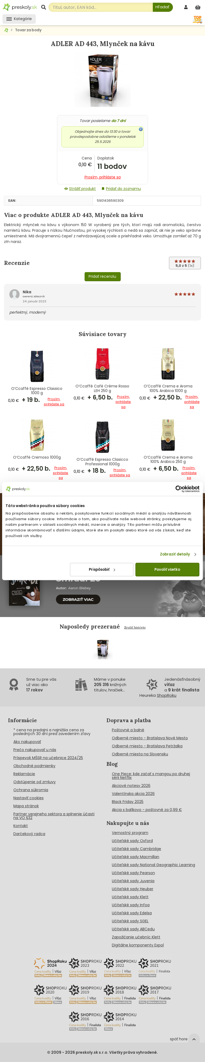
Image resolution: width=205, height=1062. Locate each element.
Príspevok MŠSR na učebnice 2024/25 (48, 757)
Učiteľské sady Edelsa (132, 913)
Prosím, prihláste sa (103, 177)
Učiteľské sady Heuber (132, 889)
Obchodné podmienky (34, 765)
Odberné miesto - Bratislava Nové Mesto (150, 738)
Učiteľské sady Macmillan (135, 856)
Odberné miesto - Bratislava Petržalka (147, 746)
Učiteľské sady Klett (130, 897)
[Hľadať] (163, 7)
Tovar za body (28, 30)
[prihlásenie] (186, 7)
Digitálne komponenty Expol (138, 945)
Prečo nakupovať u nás (34, 749)
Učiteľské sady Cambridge (136, 848)
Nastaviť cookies (28, 798)
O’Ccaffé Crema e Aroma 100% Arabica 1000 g (168, 388)
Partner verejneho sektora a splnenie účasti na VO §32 (53, 815)
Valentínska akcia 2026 (133, 793)
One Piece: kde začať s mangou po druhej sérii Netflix (151, 775)
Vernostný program (130, 832)
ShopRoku (166, 695)
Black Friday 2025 (127, 801)
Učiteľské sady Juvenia (133, 881)
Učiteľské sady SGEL (130, 921)
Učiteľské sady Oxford (132, 840)
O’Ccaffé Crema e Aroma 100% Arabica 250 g (168, 459)
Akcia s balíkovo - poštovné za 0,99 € (147, 809)
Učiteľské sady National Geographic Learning (153, 864)
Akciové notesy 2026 (131, 785)
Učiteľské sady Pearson (133, 873)
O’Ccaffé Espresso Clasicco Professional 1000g (102, 461)
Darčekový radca (29, 833)
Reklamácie (24, 773)
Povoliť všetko (167, 569)
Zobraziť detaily (175, 554)
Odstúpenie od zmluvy (34, 782)
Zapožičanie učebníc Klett (136, 937)
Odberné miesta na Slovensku (140, 754)
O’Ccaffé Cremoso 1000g (37, 457)
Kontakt (20, 825)
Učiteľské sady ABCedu (133, 929)
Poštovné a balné (128, 730)
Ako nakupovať (27, 741)
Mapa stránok (26, 806)
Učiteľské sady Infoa (131, 905)
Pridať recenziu (102, 276)
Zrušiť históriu (135, 627)
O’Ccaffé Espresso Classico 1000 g (36, 390)
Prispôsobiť (102, 569)
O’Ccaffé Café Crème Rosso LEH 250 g (102, 388)
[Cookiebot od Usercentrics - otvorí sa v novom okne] (176, 488)
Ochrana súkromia (30, 790)
